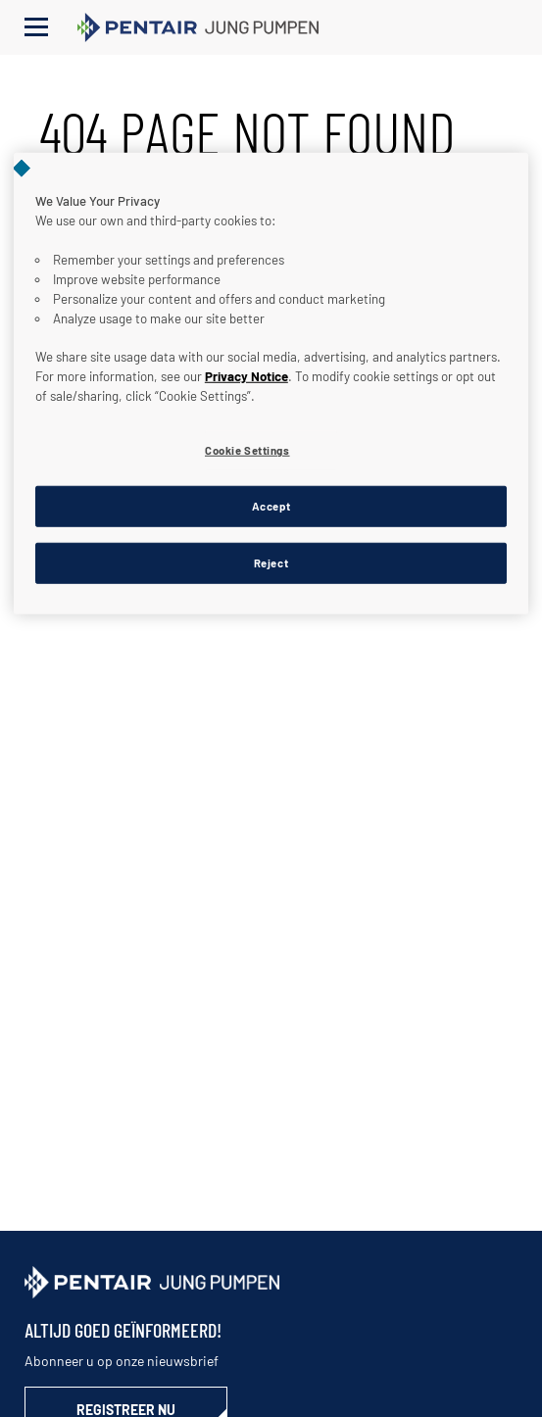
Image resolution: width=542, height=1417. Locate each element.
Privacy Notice (246, 376)
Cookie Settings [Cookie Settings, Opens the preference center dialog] (247, 450)
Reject (271, 563)
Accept (271, 506)
